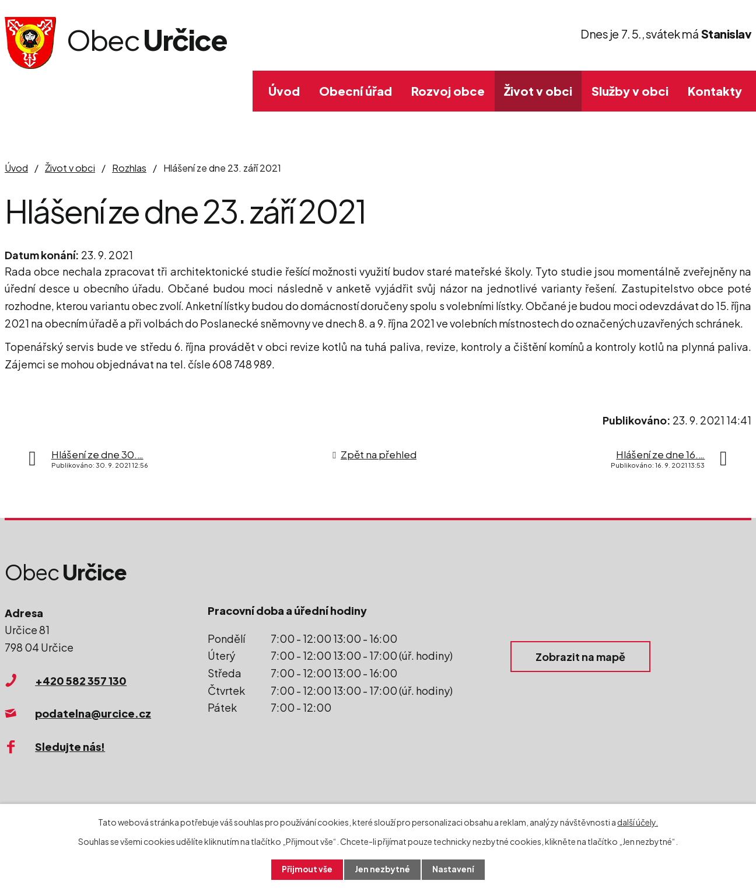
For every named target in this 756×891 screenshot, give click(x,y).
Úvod (284, 90)
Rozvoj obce (448, 90)
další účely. (637, 821)
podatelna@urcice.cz (93, 713)
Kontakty (715, 90)
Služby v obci (630, 90)
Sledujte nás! (70, 746)
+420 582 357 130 (81, 680)
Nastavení (454, 869)
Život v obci (538, 90)
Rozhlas (129, 168)
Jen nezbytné (383, 869)
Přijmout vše (306, 869)
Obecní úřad (355, 90)
